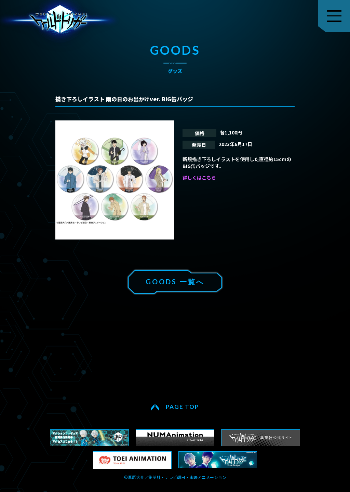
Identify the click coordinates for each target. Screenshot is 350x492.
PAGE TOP (182, 406)
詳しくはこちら (199, 177)
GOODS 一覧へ (175, 281)
